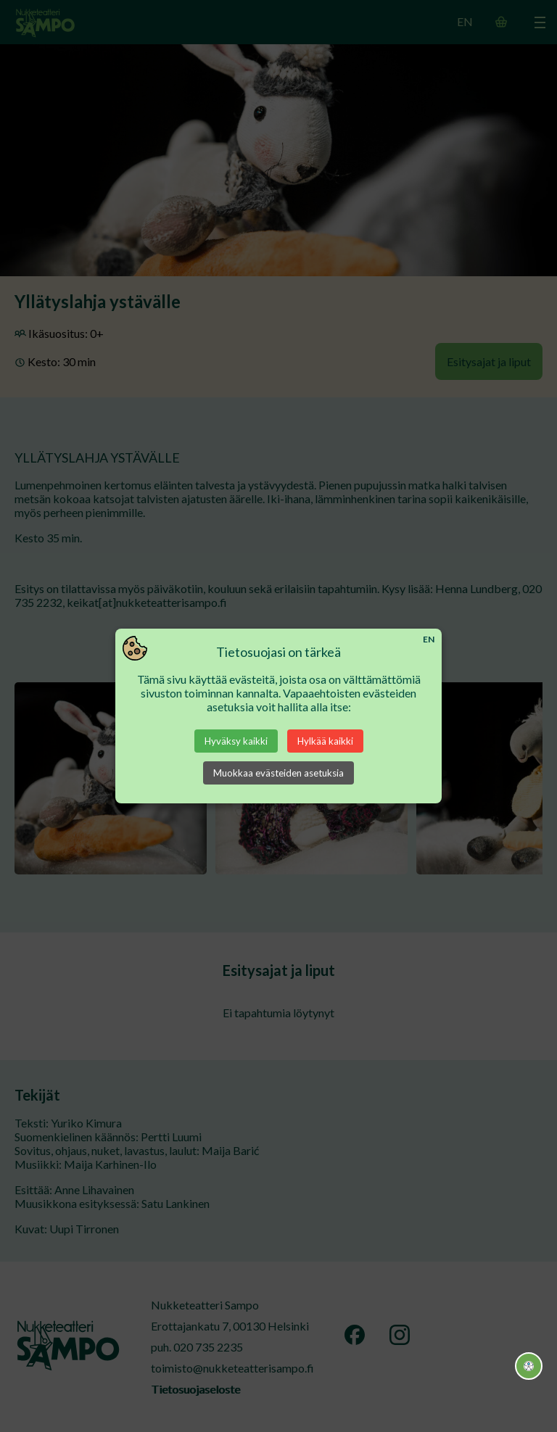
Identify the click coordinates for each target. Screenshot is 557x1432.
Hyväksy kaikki (236, 741)
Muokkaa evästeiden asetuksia (278, 773)
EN (428, 639)
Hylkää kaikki (325, 741)
